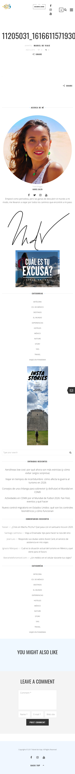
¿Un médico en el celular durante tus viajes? (51, 557)
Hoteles (37, 328)
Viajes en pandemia (37, 359)
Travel (37, 354)
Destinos (37, 312)
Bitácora (37, 302)
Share (37, 54)
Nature (37, 338)
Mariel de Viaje (42, 45)
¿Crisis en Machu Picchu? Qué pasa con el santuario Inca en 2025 (42, 527)
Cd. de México (37, 307)
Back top (37, 765)
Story (37, 344)
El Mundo (37, 317)
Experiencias (37, 323)
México (37, 333)
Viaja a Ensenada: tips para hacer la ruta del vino (48, 532)
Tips (37, 349)
